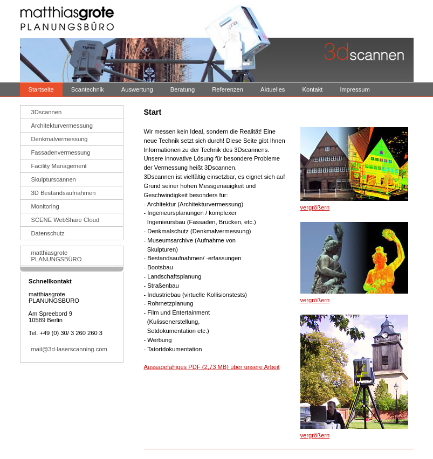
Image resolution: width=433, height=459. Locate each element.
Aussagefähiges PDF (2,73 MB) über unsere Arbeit (212, 367)
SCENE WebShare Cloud (65, 220)
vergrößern (315, 207)
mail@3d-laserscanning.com (69, 349)
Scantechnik (87, 89)
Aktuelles (272, 89)
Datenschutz (48, 233)
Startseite (41, 89)
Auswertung (137, 89)
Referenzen (227, 89)
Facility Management (59, 166)
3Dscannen (46, 112)
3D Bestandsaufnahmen (63, 193)
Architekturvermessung (62, 125)
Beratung (182, 89)
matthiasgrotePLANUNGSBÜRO (56, 255)
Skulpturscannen (53, 179)
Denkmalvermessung (59, 139)
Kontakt (312, 89)
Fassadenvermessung (61, 152)
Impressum (354, 89)
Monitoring (45, 206)
